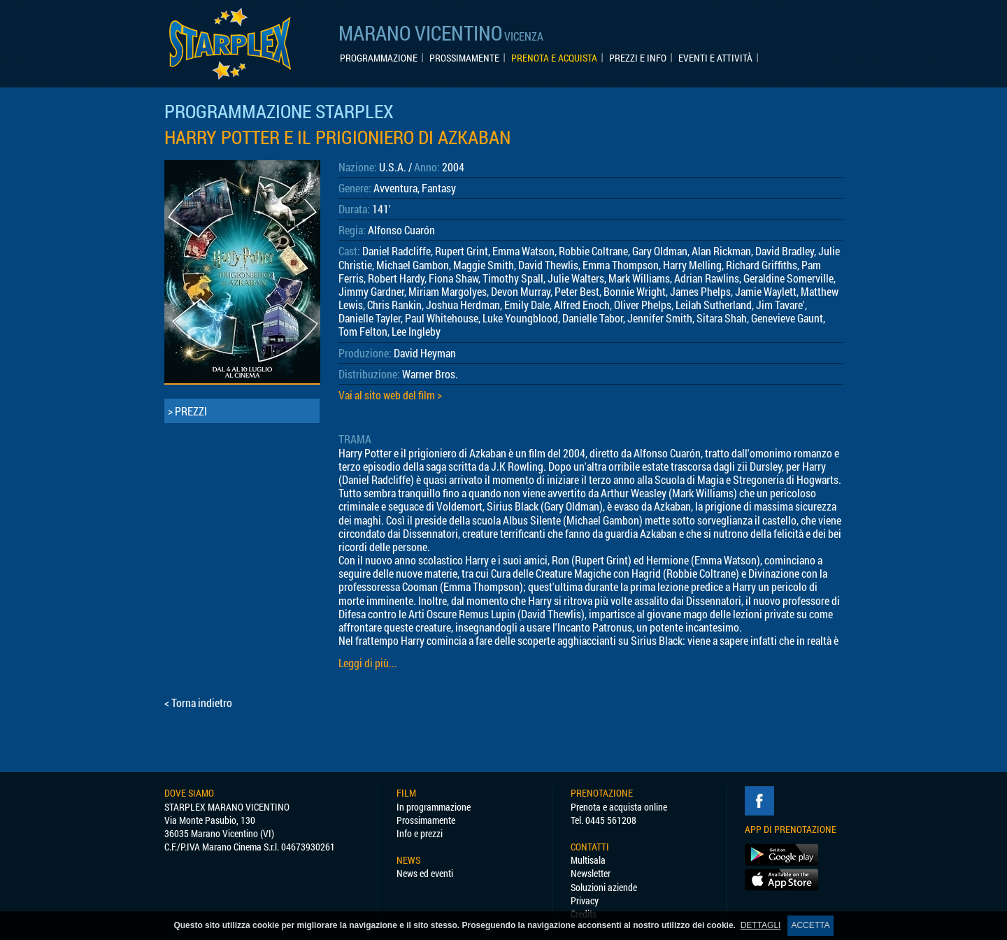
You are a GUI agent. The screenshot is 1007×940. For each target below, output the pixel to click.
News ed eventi (425, 873)
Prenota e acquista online (619, 806)
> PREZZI (187, 411)
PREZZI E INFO (637, 58)
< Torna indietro (198, 702)
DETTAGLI (761, 925)
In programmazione (434, 806)
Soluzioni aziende (604, 887)
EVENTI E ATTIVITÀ (715, 58)
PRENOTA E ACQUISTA (554, 58)
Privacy (585, 900)
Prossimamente (426, 820)
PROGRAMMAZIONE (378, 58)
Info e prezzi (420, 833)
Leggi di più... (367, 662)
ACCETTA (810, 925)
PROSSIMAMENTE (464, 58)
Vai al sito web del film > (390, 394)
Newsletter (590, 873)
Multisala (588, 860)
